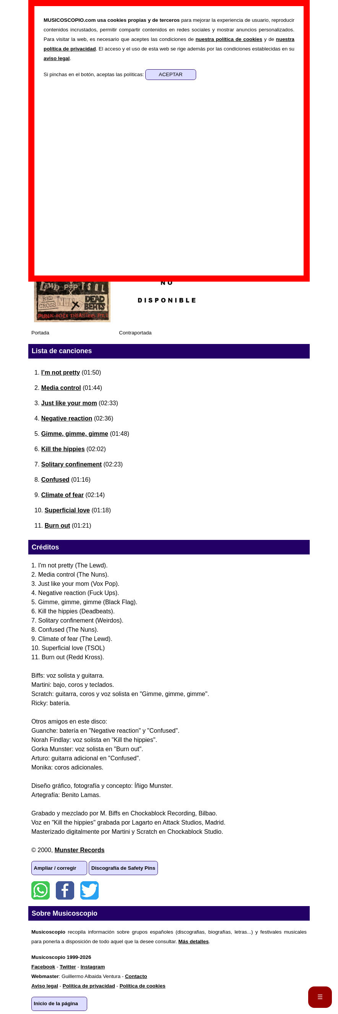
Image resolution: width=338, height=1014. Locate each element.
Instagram (93, 967)
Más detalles (194, 941)
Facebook (65, 890)
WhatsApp (40, 890)
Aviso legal (44, 986)
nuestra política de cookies (228, 39)
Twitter (89, 890)
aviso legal (57, 58)
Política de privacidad (89, 986)
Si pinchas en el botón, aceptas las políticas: (94, 74)
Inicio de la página (56, 1003)
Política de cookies (143, 986)
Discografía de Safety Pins (123, 868)
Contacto (136, 976)
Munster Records (80, 850)
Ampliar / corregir (55, 868)
